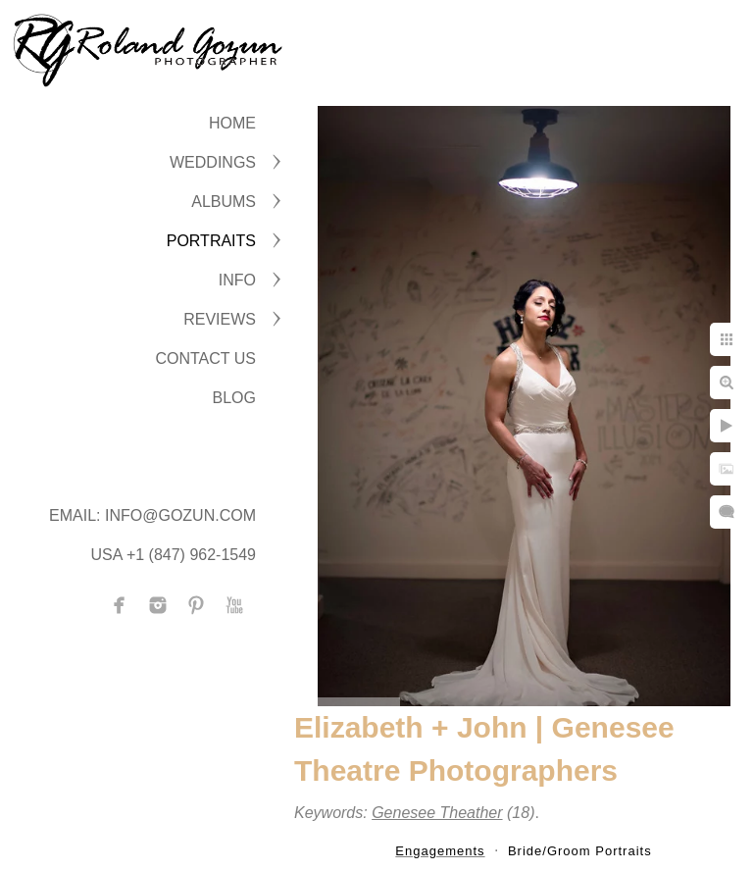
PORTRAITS (211, 240)
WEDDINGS (213, 162)
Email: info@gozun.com (152, 515)
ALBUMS (223, 201)
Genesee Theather (437, 812)
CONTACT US (205, 358)
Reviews (219, 319)
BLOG (234, 397)
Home (232, 123)
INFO (237, 280)
